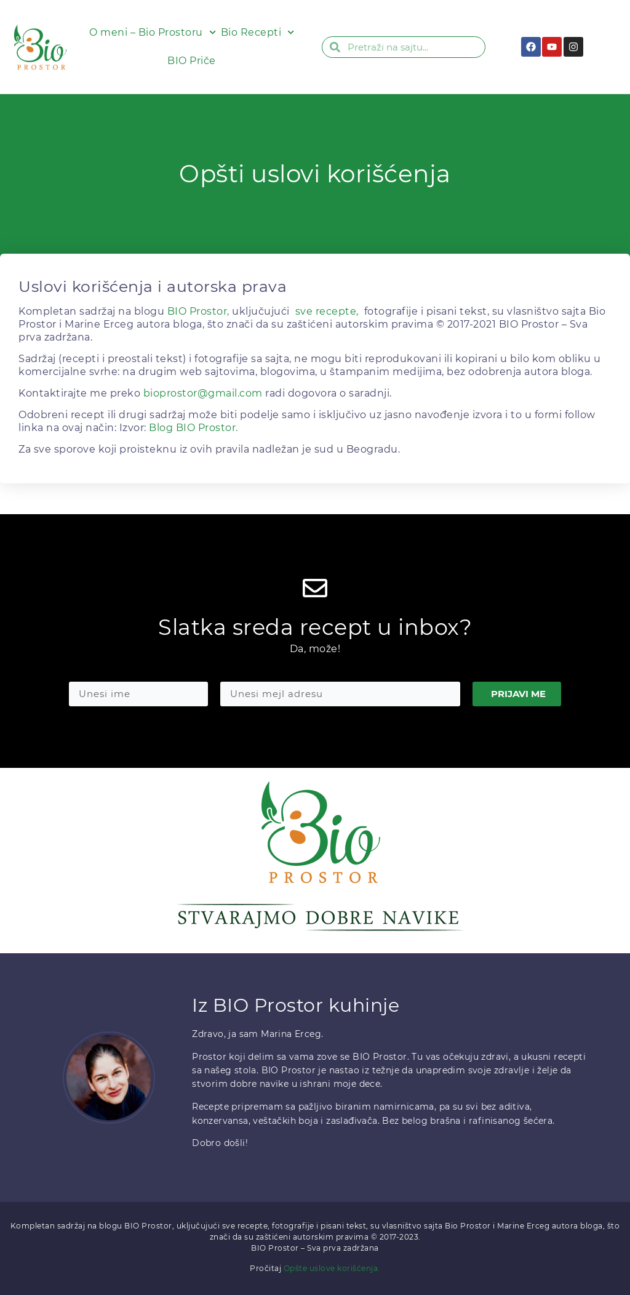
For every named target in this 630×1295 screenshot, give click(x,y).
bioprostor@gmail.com (203, 393)
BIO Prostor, (198, 311)
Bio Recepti (258, 32)
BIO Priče (191, 61)
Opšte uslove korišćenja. (332, 1268)
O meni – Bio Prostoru (152, 32)
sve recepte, (327, 311)
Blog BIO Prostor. (193, 428)
